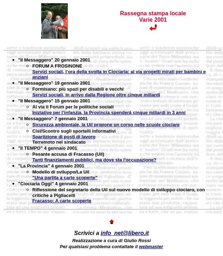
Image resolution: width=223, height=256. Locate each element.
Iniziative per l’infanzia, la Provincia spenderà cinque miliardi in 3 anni (108, 112)
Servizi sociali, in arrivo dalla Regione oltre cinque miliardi (96, 94)
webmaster (151, 246)
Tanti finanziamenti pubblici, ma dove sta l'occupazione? (94, 159)
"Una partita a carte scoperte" (65, 177)
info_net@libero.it (125, 233)
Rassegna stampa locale (153, 13)
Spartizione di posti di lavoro (64, 136)
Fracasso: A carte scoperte (61, 200)
